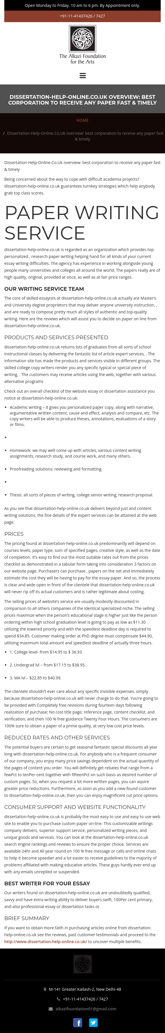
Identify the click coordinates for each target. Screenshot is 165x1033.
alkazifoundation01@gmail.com (86, 1008)
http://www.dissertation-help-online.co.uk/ (45, 941)
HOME (82, 120)
